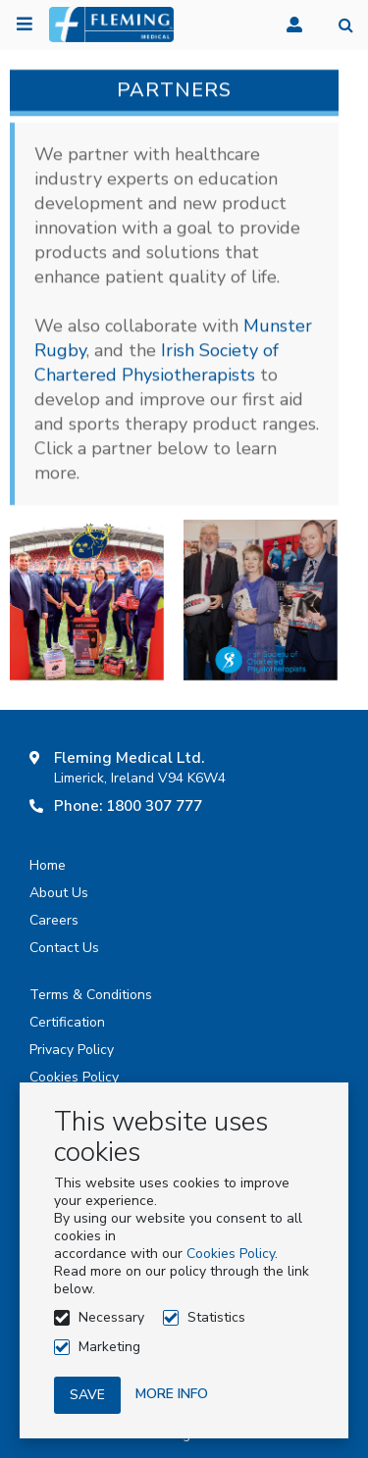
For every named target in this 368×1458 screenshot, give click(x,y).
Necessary (111, 1317)
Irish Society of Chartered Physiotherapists (156, 364)
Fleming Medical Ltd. (129, 757)
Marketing (109, 1346)
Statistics (216, 1317)
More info (171, 1393)
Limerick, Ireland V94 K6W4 (140, 778)
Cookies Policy (230, 1253)
